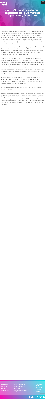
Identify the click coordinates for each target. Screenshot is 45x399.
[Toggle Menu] (43, 2)
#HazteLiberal (4, 386)
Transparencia (4, 390)
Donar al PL (3, 388)
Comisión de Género (39, 385)
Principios (38, 389)
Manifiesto (39, 387)
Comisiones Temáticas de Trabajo (21, 390)
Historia (38, 391)
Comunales (17, 388)
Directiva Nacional (19, 384)
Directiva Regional (19, 386)
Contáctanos (4, 384)
